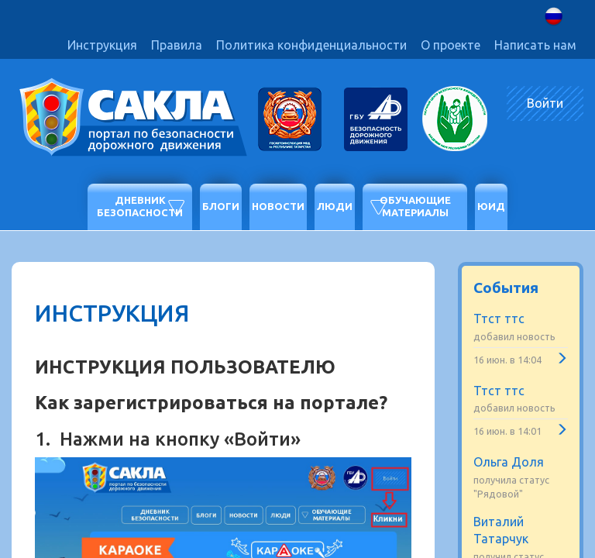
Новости (278, 206)
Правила (176, 45)
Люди (335, 206)
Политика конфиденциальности (311, 45)
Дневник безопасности (140, 206)
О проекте (450, 45)
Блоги (220, 206)
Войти (545, 103)
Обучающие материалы (415, 206)
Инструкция (102, 45)
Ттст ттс (498, 319)
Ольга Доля (508, 462)
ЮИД (491, 206)
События (505, 287)
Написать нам (535, 45)
